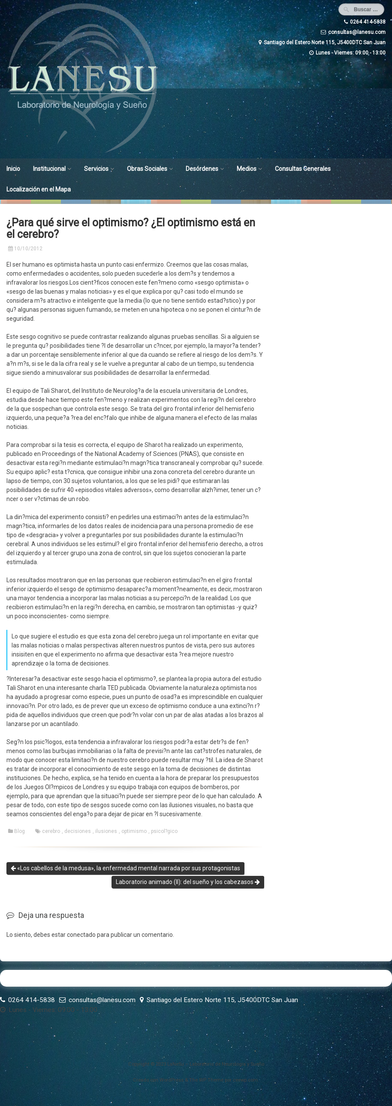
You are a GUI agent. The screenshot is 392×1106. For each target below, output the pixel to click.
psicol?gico (164, 831)
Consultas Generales (303, 168)
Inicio (13, 168)
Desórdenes (202, 168)
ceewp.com (245, 1080)
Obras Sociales (147, 168)
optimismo (134, 831)
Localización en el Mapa (38, 189)
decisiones (77, 831)
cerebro (51, 831)
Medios (246, 168)
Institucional (49, 168)
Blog (19, 831)
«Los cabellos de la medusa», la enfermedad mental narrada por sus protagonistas (125, 868)
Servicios (96, 168)
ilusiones (106, 831)
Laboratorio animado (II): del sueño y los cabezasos (188, 881)
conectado (81, 934)
